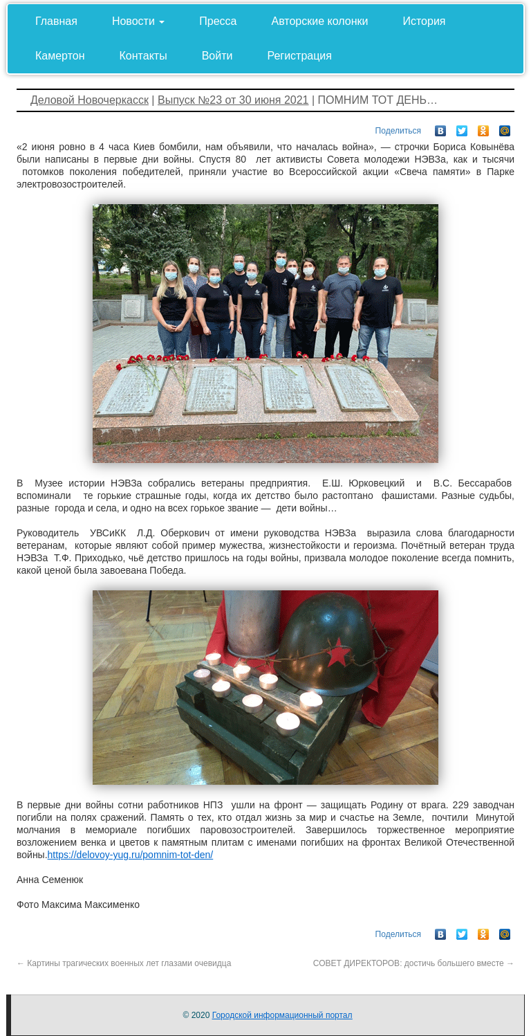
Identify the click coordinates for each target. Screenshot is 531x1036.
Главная (56, 21)
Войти (217, 56)
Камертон (60, 56)
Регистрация (299, 56)
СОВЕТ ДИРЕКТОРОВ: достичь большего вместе (413, 963)
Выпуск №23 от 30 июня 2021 (233, 100)
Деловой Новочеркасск (89, 100)
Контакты (143, 56)
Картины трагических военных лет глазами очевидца (124, 963)
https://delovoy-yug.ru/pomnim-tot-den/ (131, 854)
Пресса (217, 21)
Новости (138, 21)
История (423, 21)
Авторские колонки (320, 21)
